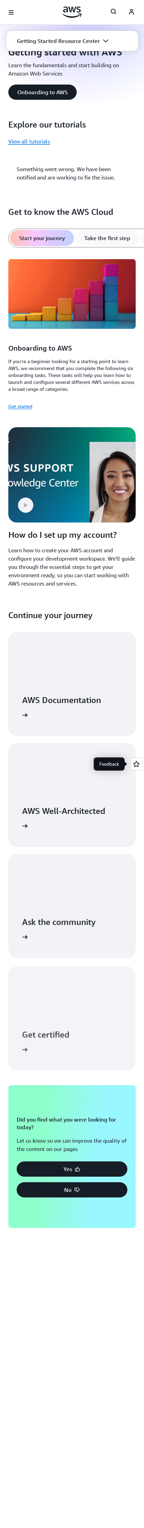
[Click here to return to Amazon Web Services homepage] (72, 12)
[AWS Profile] (131, 12)
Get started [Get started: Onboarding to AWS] (20, 406)
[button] (62, 41)
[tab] (42, 238)
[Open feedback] (136, 764)
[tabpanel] (72, 333)
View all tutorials (29, 141)
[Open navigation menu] (11, 12)
